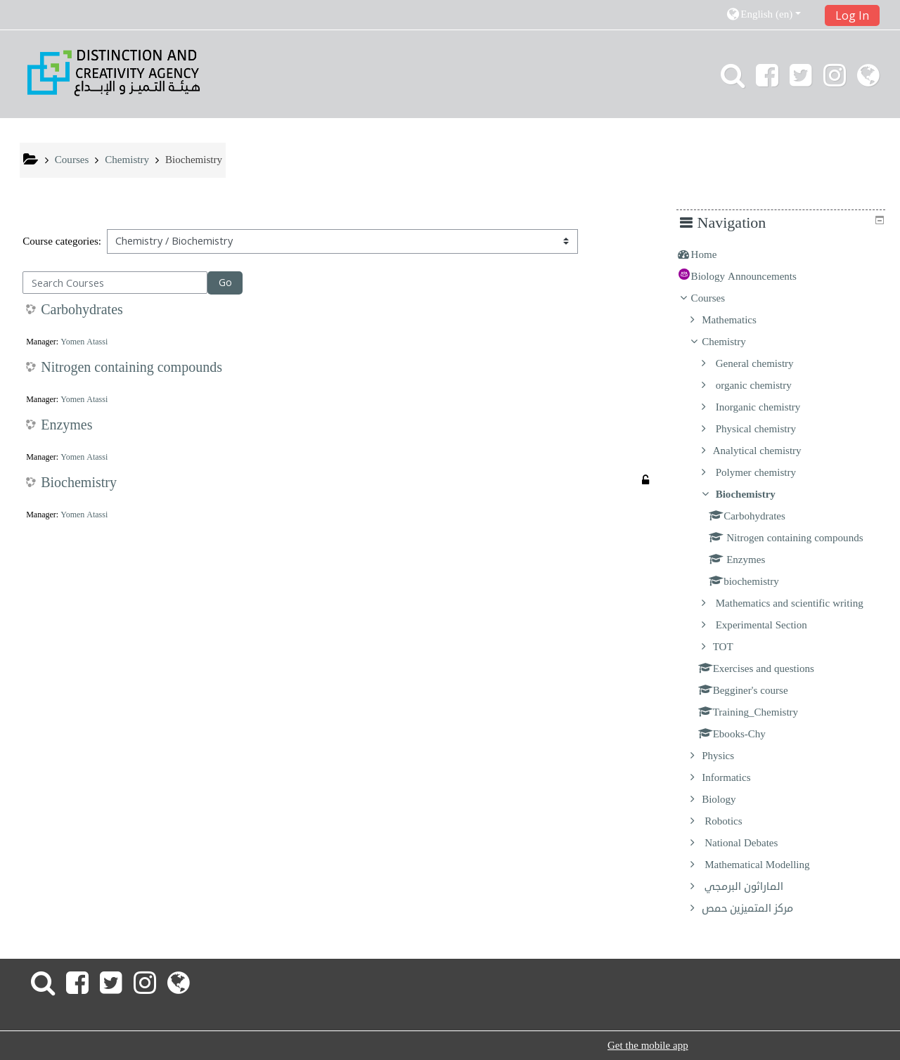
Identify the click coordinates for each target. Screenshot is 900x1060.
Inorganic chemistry (767, 407)
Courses (718, 298)
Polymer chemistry (764, 472)
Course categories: (61, 241)
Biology (729, 799)
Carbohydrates (82, 310)
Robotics (732, 821)
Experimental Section (770, 625)
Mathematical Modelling (766, 864)
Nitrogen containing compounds (131, 367)
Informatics (736, 777)
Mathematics (739, 320)
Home (714, 254)
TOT (733, 646)
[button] (770, 14)
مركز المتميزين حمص (758, 908)
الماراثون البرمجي (753, 886)
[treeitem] (786, 254)
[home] (113, 72)
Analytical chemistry (767, 450)
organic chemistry (762, 385)
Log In (852, 15)
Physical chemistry (764, 429)
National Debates (750, 843)
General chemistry (763, 363)
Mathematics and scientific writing (798, 603)
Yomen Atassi (84, 342)
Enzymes (66, 425)
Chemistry (734, 341)
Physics (728, 755)
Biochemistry (79, 482)
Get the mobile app (648, 1045)
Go (225, 282)
